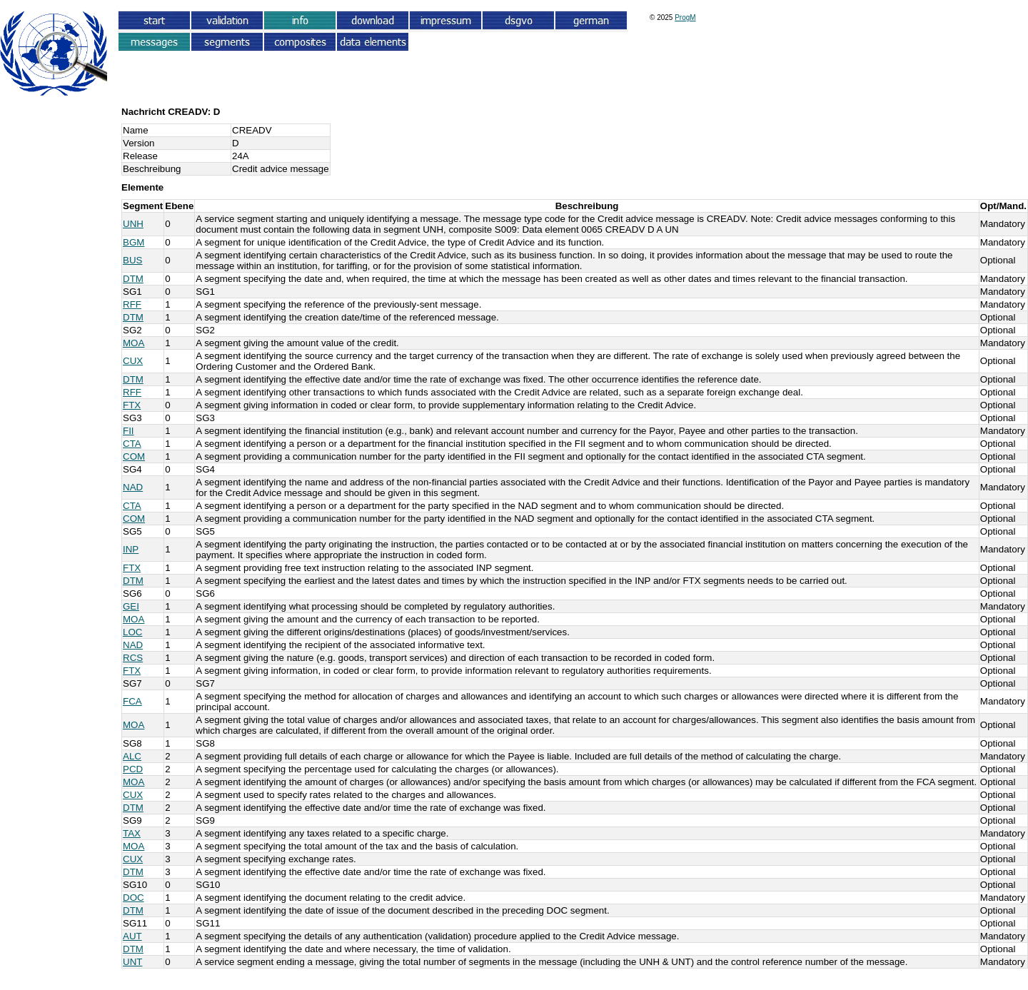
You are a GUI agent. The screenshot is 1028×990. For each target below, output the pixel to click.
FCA (132, 701)
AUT (132, 936)
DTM (133, 278)
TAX (132, 833)
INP (130, 549)
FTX (132, 405)
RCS (133, 657)
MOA (133, 343)
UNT (132, 961)
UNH (133, 223)
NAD (133, 487)
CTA (132, 443)
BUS (132, 260)
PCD (133, 769)
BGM (133, 242)
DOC (133, 897)
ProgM (685, 17)
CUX (133, 360)
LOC (132, 632)
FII (128, 430)
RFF (132, 304)
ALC (132, 756)
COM (134, 456)
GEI (131, 606)
